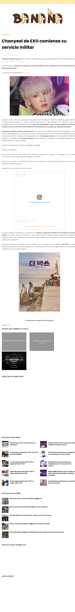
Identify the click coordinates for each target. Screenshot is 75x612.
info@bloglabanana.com (56, 2)
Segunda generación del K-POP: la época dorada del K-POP (22, 453)
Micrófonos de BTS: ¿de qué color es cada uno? (22, 425)
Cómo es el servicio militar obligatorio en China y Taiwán (29, 505)
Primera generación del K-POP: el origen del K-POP (22, 463)
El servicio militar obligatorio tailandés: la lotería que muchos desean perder (36, 513)
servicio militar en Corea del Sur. (13, 61)
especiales (5, 34)
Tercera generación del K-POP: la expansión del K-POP (22, 444)
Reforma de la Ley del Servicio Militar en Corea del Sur (28, 488)
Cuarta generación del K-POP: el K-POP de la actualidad (24, 434)
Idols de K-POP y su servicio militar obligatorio (25, 479)
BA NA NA (26, 73)
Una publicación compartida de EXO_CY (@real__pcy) (39, 226)
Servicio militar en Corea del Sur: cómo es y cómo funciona (30, 496)
